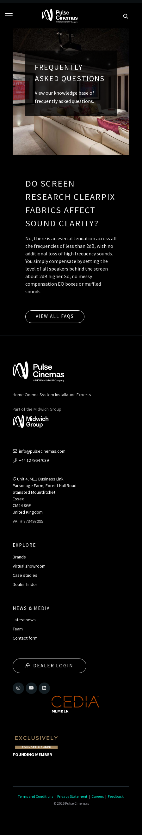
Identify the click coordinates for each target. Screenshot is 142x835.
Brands (19, 557)
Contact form (25, 638)
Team (18, 629)
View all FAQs (55, 316)
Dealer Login (49, 665)
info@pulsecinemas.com (39, 451)
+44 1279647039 (31, 460)
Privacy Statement (72, 796)
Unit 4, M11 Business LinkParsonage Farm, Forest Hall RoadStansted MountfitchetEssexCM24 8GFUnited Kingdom (45, 495)
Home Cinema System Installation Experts (52, 394)
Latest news (24, 620)
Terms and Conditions (35, 796)
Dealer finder (25, 584)
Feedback (116, 796)
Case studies (25, 575)
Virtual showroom (29, 566)
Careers (97, 796)
